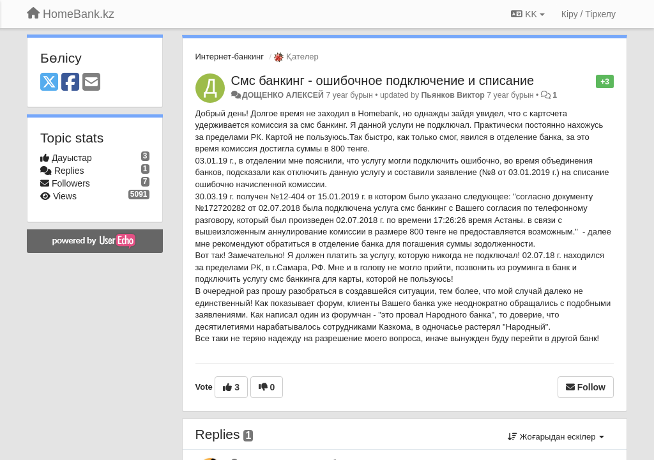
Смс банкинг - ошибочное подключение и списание (383, 80)
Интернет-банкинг (229, 56)
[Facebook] (70, 83)
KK (527, 14)
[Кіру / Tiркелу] (588, 14)
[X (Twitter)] (49, 83)
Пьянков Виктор (453, 95)
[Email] (91, 83)
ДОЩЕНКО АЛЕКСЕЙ (283, 95)
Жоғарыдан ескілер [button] (556, 436)
